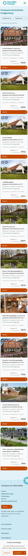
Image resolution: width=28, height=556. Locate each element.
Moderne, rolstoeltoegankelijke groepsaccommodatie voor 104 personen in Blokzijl (12, 361)
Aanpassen (7, 553)
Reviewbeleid (5, 533)
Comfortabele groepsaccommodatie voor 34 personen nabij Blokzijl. (12, 139)
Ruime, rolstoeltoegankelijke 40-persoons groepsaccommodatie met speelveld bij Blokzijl (13, 272)
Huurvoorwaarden (6, 524)
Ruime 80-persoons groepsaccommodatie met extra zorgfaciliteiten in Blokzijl (13, 228)
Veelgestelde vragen (7, 494)
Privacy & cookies (6, 528)
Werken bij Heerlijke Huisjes (9, 501)
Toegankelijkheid (6, 538)
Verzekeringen (5, 496)
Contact (3, 491)
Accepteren (17, 553)
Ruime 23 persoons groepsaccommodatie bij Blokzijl (13, 94)
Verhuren (5, 506)
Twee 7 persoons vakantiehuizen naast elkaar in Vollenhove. (13, 450)
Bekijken (4, 67)
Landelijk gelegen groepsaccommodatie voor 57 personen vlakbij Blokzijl (12, 183)
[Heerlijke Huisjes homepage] (9, 3)
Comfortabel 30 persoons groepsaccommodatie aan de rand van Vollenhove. (12, 406)
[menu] (25, 3)
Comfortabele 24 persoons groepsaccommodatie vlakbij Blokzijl (12, 50)
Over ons (3, 498)
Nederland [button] (6, 18)
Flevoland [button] (18, 18)
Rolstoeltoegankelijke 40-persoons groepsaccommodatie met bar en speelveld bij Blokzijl (13, 317)
